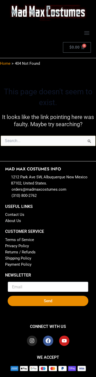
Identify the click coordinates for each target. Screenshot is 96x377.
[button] (86, 33)
